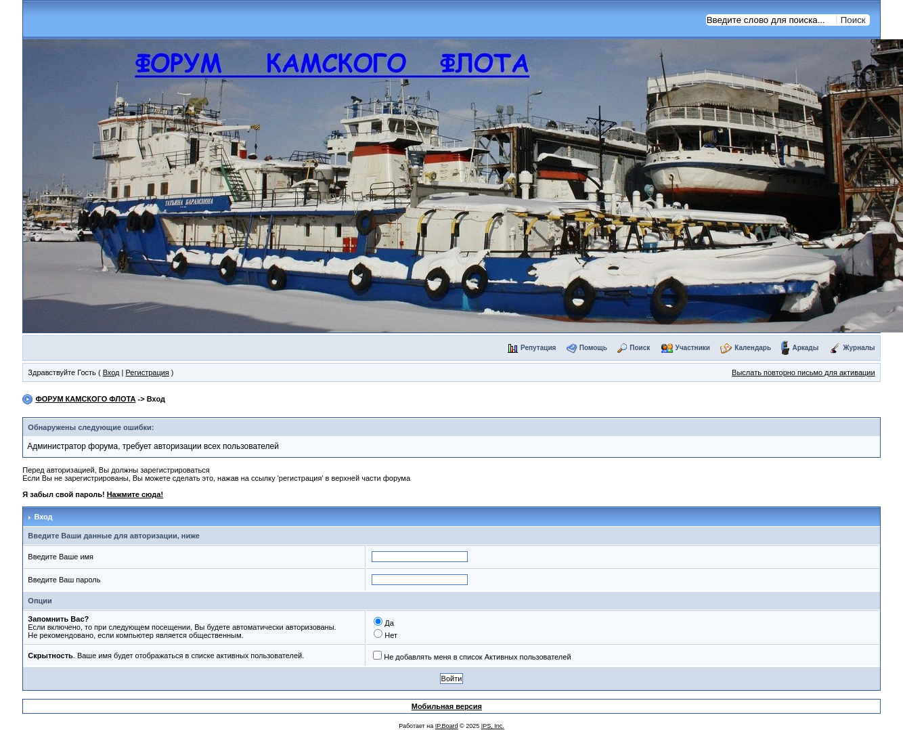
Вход (111, 372)
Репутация (538, 347)
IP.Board (446, 726)
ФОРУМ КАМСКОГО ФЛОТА (85, 399)
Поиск (640, 347)
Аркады (805, 347)
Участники (693, 347)
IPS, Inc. (492, 726)
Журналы (859, 347)
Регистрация (147, 372)
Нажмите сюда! (135, 494)
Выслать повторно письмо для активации (803, 372)
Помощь (593, 347)
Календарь (752, 347)
